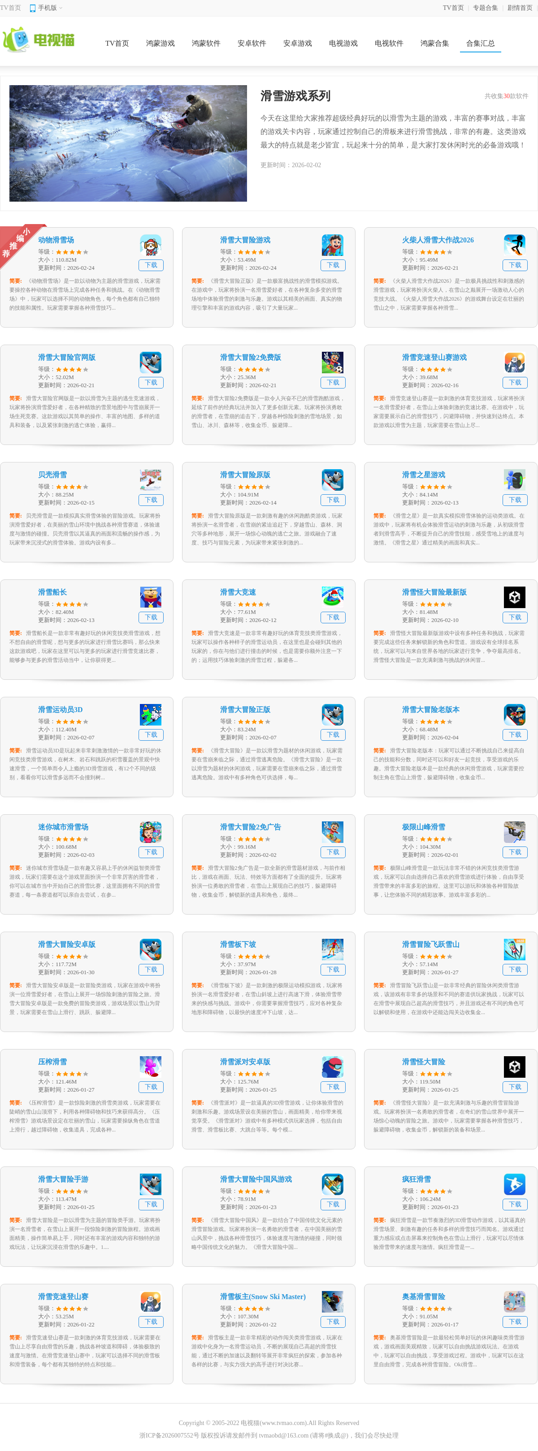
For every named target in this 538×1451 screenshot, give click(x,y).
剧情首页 (520, 7)
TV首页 (10, 7)
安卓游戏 (297, 43)
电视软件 (389, 43)
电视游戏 (343, 43)
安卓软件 (252, 43)
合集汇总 (480, 43)
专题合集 (485, 7)
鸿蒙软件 (206, 43)
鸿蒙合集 (435, 43)
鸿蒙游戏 (160, 43)
